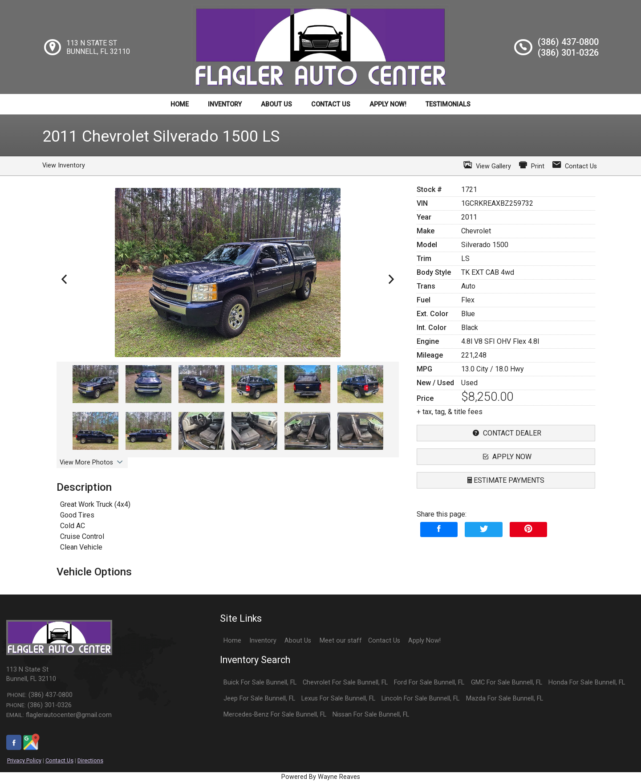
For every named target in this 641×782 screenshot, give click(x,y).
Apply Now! (387, 104)
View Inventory (63, 165)
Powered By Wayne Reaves (320, 777)
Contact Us (330, 104)
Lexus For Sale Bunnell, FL (338, 698)
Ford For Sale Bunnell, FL (429, 682)
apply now (506, 456)
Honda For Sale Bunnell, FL (586, 682)
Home (179, 104)
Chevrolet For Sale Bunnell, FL (345, 682)
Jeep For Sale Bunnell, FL (259, 698)
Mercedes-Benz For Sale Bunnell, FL (274, 714)
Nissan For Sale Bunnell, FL (371, 714)
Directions (90, 760)
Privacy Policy (24, 760)
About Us (276, 104)
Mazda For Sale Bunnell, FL (504, 698)
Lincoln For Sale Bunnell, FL (420, 698)
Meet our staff (341, 640)
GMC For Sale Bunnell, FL (506, 682)
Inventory (225, 104)
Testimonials (448, 104)
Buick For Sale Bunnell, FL (259, 682)
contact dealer (506, 433)
